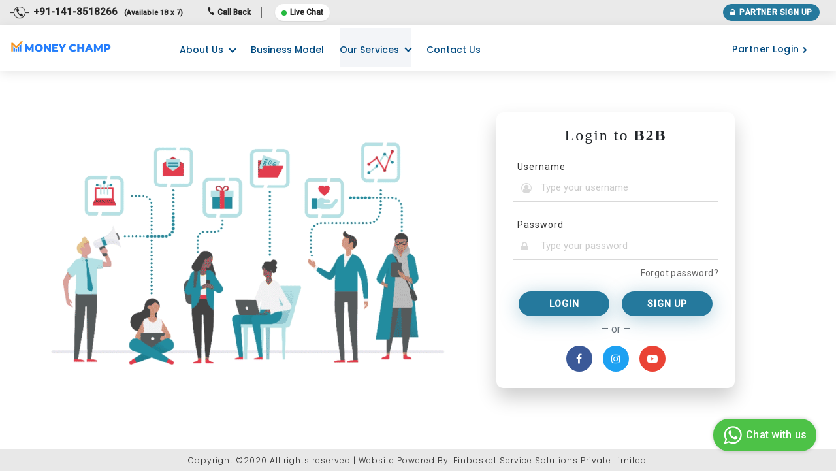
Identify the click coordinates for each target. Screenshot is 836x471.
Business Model (287, 49)
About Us (201, 49)
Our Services (369, 49)
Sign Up (667, 304)
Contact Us (453, 49)
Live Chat (302, 12)
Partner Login (769, 49)
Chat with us (763, 435)
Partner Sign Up (771, 12)
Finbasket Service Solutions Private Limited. (551, 460)
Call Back (229, 12)
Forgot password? (679, 273)
